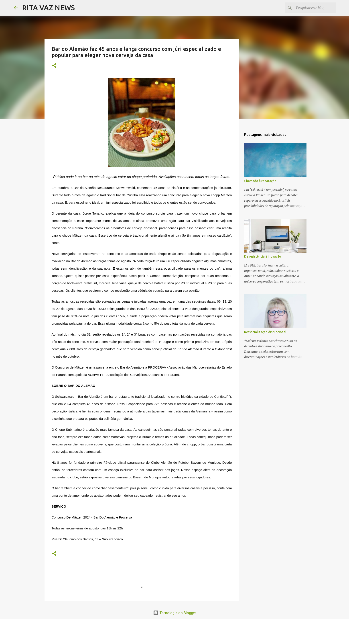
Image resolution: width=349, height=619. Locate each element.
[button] (54, 66)
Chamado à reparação (260, 181)
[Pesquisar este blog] (312, 7)
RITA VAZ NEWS (48, 8)
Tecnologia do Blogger (174, 613)
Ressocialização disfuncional (265, 332)
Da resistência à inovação (262, 256)
